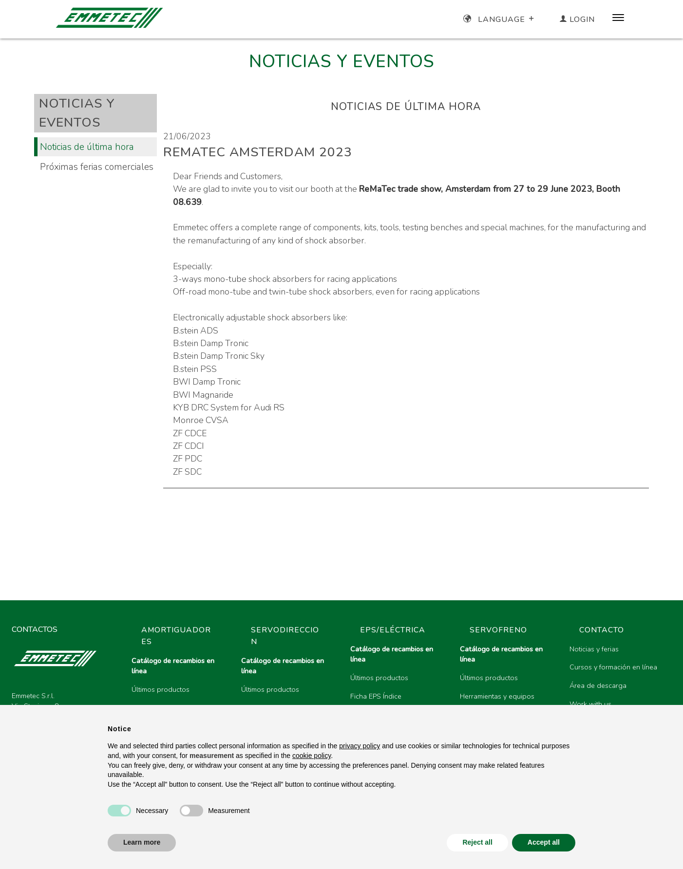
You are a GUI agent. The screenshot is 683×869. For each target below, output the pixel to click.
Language (499, 19)
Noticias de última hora (87, 146)
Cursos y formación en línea (613, 667)
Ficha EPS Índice (375, 696)
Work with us (590, 704)
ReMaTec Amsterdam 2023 (257, 152)
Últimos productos (161, 689)
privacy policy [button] (359, 746)
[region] (397, 698)
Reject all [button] (477, 842)
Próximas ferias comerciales (96, 166)
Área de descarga (597, 685)
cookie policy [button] (311, 755)
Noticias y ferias (594, 649)
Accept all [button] (544, 842)
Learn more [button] (141, 842)
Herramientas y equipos (497, 696)
